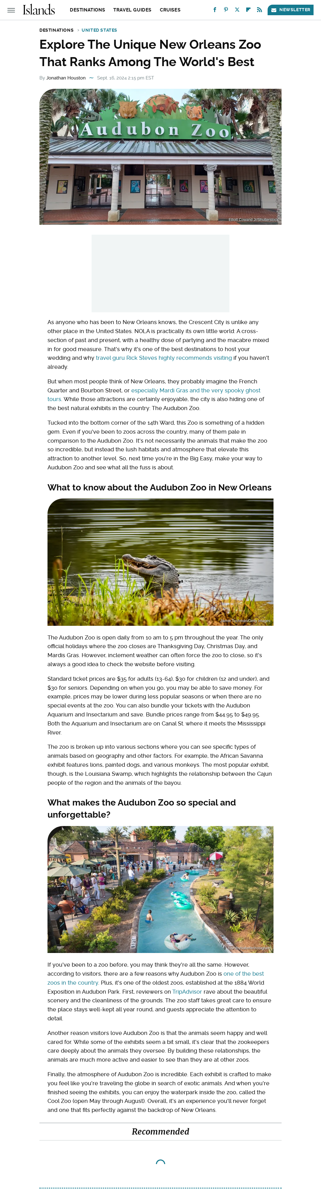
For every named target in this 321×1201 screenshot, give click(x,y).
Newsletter (290, 9)
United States (99, 30)
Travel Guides (132, 10)
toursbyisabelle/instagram (249, 948)
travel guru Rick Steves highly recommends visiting (164, 357)
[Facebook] (215, 11)
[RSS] (259, 11)
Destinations (87, 10)
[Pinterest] (226, 11)
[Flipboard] (248, 11)
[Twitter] (237, 11)
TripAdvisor (187, 991)
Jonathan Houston (66, 78)
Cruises (170, 10)
